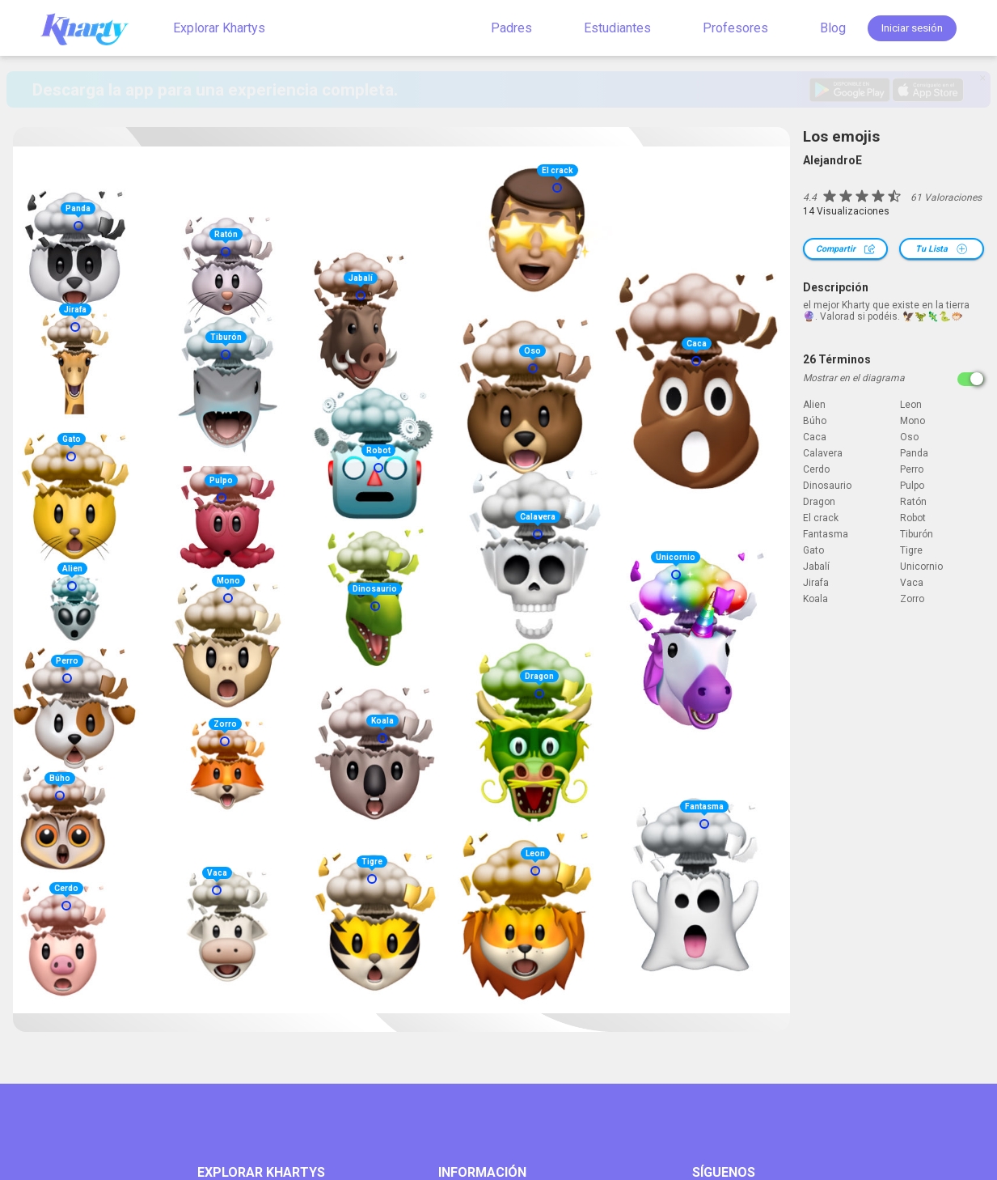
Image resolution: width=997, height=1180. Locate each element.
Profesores (735, 28)
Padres (511, 28)
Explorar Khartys (219, 28)
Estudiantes (617, 28)
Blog (833, 28)
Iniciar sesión (912, 28)
